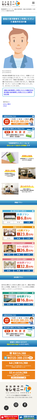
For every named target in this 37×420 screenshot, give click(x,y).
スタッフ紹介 (7, 104)
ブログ (5, 106)
